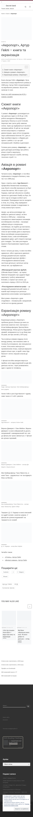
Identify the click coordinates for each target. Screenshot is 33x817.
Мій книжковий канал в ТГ (9, 672)
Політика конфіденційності (10, 728)
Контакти (5, 720)
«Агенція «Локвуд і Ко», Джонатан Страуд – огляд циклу (15, 786)
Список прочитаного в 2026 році (11, 789)
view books (20, 747)
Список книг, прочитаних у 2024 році (12, 664)
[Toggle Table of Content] (25, 67)
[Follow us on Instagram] (1, 2)
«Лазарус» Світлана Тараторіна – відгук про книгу (15, 793)
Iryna (6, 59)
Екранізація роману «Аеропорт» (15, 75)
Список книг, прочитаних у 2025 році (12, 661)
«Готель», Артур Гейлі (13, 557)
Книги (7, 13)
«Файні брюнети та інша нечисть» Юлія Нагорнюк (13, 781)
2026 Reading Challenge (13, 738)
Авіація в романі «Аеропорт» (14, 72)
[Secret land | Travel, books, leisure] (3, 5)
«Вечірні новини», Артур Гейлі (16, 560)
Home (3, 13)
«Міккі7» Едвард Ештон (9, 778)
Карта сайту (6, 717)
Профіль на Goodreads (8, 668)
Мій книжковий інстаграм (8, 676)
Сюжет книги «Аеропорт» (13, 70)
